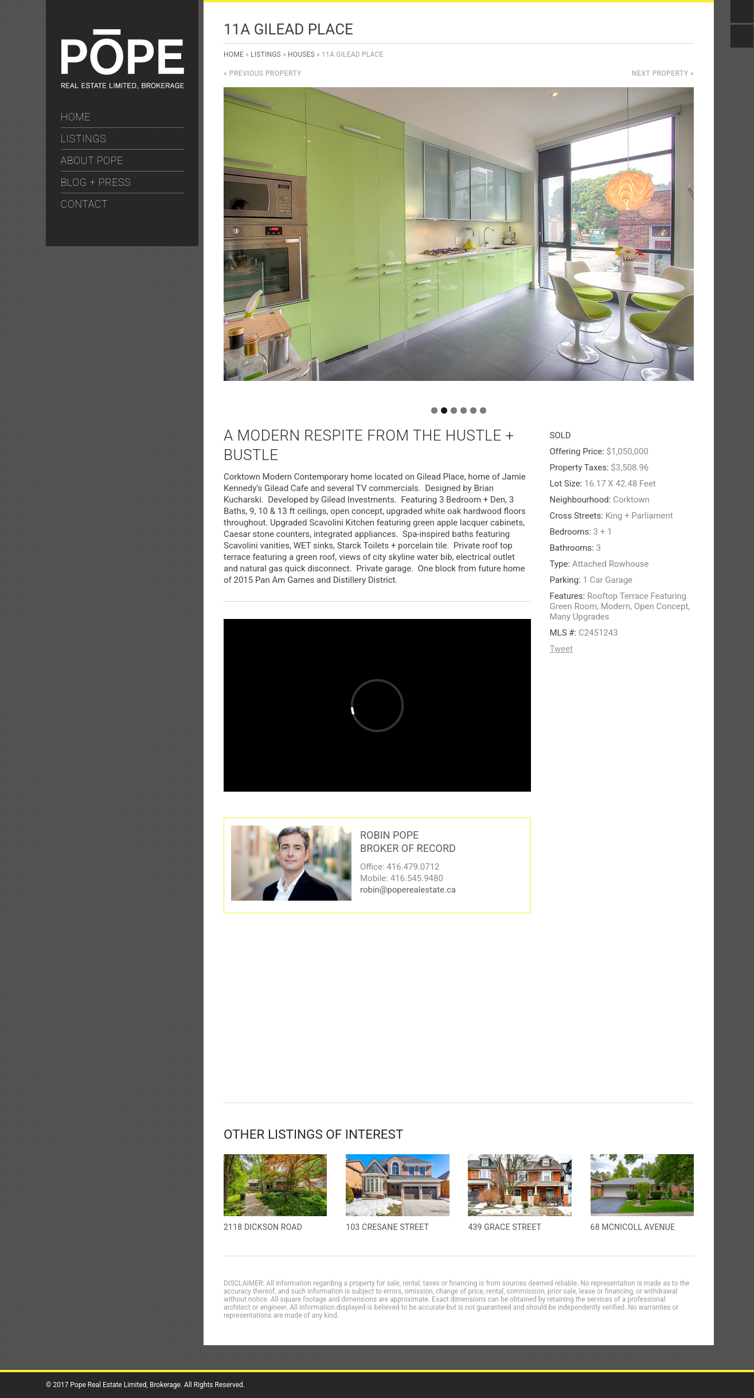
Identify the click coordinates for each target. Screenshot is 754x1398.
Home (234, 54)
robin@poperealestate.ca (408, 890)
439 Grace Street (504, 1227)
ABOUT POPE (92, 160)
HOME (76, 117)
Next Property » (663, 73)
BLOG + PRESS (96, 182)
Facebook (741, 11)
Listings (266, 54)
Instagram (741, 36)
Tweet (561, 649)
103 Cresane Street (387, 1227)
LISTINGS (84, 139)
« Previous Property (263, 73)
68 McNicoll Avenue (633, 1227)
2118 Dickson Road (263, 1227)
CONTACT (84, 204)
